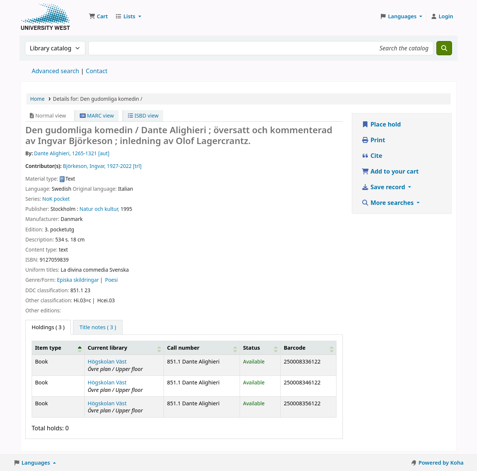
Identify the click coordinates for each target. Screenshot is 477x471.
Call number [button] (183, 347)
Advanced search (55, 71)
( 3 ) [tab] (48, 327)
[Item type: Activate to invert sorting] (58, 347)
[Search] (444, 48)
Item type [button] (48, 347)
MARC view (97, 115)
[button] (98, 16)
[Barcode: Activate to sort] (309, 347)
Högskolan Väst (107, 361)
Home (37, 98)
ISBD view (143, 115)
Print (373, 140)
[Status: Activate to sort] (260, 347)
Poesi (111, 279)
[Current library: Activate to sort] (124, 347)
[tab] (97, 327)
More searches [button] (388, 203)
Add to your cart (390, 171)
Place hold (381, 124)
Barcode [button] (294, 347)
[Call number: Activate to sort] (202, 347)
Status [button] (251, 347)
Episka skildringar (78, 279)
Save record (384, 187)
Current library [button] (107, 347)
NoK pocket (56, 198)
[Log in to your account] (441, 16)
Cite (371, 156)
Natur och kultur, (99, 208)
